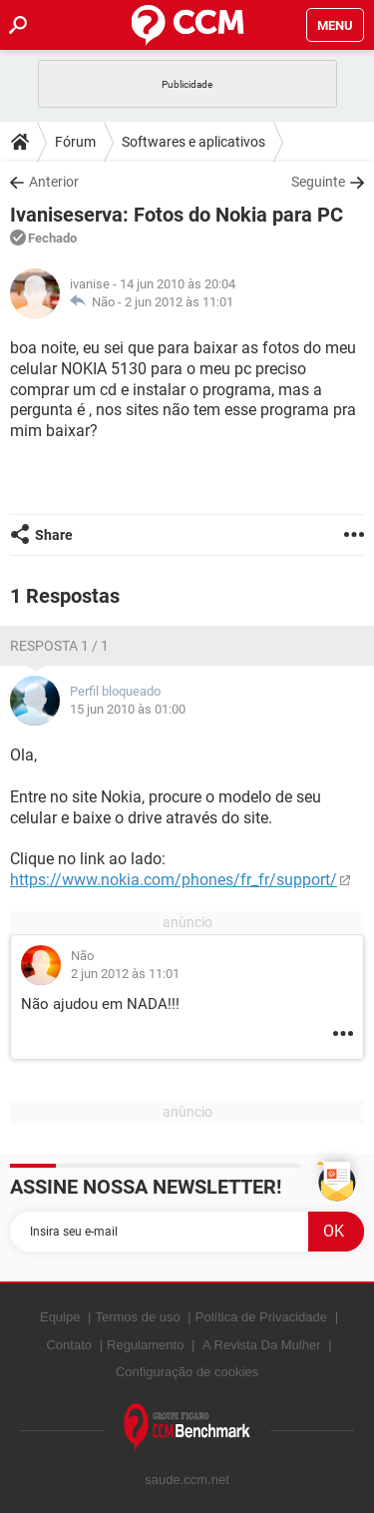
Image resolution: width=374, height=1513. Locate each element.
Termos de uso (137, 1316)
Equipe (60, 1316)
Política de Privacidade (261, 1316)
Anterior (54, 182)
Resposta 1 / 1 (59, 646)
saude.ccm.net (187, 1479)
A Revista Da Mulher (261, 1344)
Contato (69, 1344)
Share (54, 535)
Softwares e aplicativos (193, 142)
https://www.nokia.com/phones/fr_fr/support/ (173, 879)
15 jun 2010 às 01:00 (128, 709)
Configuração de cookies (187, 1371)
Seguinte (318, 182)
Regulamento (145, 1344)
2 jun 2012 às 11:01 (179, 301)
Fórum (75, 142)
